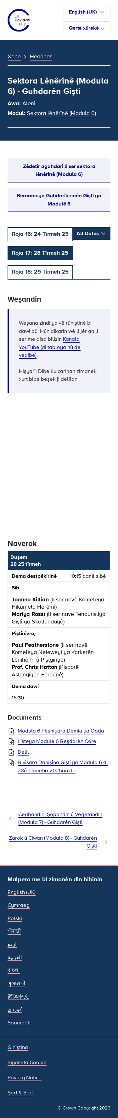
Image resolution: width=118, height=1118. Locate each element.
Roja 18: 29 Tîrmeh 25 (40, 271)
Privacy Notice (25, 1077)
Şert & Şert (20, 1092)
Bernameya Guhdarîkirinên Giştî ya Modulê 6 (59, 199)
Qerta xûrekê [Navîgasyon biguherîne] (87, 28)
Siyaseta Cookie (27, 1062)
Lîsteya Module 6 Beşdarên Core (57, 741)
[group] (59, 630)
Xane (14, 56)
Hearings (41, 56)
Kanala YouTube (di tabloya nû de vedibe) (50, 347)
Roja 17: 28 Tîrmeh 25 (40, 252)
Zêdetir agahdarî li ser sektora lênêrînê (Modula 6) (59, 170)
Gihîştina (18, 1047)
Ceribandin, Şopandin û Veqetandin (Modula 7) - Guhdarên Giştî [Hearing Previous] (60, 818)
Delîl (23, 752)
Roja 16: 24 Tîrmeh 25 (40, 233)
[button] (87, 12)
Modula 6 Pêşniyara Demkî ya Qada (61, 730)
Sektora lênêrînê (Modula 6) (61, 113)
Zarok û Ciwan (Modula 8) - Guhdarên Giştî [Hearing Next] (53, 842)
